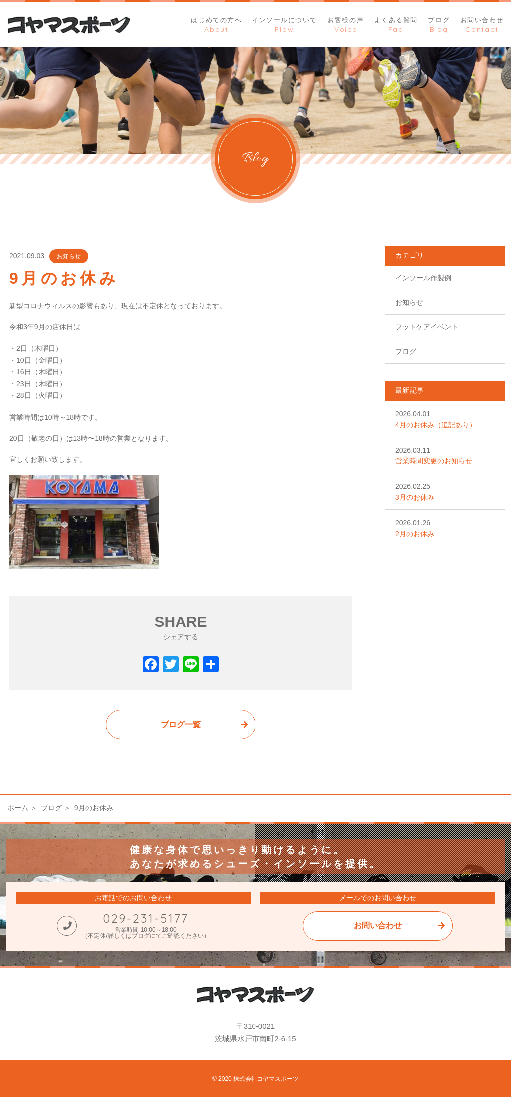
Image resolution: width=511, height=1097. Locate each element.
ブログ (405, 351)
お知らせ (69, 256)
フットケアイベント (426, 327)
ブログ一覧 (181, 724)
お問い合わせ (378, 925)
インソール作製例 (423, 278)
